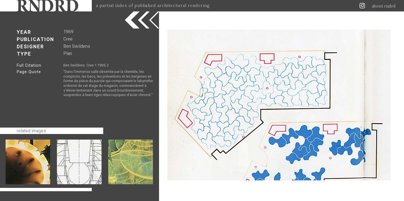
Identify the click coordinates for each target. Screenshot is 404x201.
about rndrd (384, 6)
